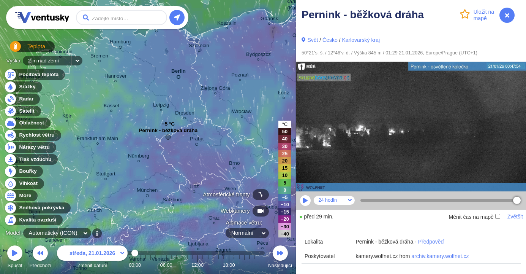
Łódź (283, 94)
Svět (312, 40)
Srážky (23, 86)
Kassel (111, 107)
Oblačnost (27, 123)
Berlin (178, 72)
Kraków (291, 141)
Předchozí (41, 257)
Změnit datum (92, 257)
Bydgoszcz (258, 55)
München (147, 191)
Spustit (14, 257)
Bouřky (23, 171)
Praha (197, 140)
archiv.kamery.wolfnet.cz (440, 256)
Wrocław (241, 112)
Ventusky (41, 17)
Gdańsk (269, 20)
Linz (194, 187)
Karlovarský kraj (361, 40)
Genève (53, 241)
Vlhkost (24, 183)
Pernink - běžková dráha (168, 132)
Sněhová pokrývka (37, 207)
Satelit (22, 111)
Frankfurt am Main (97, 139)
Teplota (23, 49)
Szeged (295, 240)
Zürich (95, 211)
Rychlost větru (32, 135)
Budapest (276, 208)
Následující (280, 257)
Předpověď (431, 242)
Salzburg (173, 201)
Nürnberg (138, 157)
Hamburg (120, 43)
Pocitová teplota (34, 74)
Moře (21, 195)
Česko (330, 40)
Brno (234, 164)
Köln (67, 117)
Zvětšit (515, 216)
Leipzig (161, 106)
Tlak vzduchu (31, 159)
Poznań (240, 76)
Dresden (184, 114)
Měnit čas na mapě (474, 217)
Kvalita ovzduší (33, 220)
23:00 (255, 265)
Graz (214, 219)
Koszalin (227, 24)
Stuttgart (105, 175)
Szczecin (199, 47)
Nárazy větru (30, 147)
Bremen (99, 57)
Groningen (61, 53)
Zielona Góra (215, 89)
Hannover (115, 77)
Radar (22, 99)
